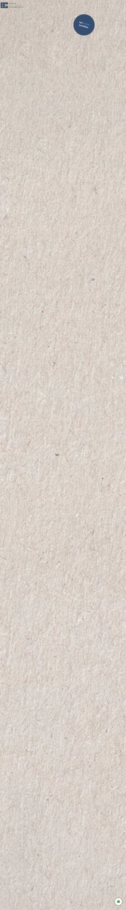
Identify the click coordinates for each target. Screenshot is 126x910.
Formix (86, 24)
